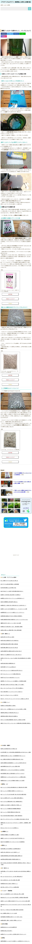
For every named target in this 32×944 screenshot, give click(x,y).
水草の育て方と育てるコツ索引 (7, 637)
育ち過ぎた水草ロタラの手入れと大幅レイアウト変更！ (12, 684)
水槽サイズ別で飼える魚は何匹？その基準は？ (11, 594)
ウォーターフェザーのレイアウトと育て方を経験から (12, 688)
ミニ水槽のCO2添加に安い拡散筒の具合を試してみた (12, 759)
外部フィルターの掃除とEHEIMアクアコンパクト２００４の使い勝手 (15, 901)
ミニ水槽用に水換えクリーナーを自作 (9, 913)
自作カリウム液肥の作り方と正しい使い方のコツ (11, 654)
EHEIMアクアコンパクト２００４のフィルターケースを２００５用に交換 (16, 905)
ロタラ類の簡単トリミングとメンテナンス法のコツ (11, 691)
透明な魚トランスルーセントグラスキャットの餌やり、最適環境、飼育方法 (16, 823)
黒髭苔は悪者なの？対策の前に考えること (10, 712)
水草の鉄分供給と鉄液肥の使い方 (8, 663)
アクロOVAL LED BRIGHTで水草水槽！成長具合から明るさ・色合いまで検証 (16, 863)
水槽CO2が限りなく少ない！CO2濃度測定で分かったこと (13, 755)
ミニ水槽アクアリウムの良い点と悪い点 (9, 580)
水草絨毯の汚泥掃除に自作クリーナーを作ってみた (11, 916)
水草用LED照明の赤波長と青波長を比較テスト (11, 859)
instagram (4, 36)
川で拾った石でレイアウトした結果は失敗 (10, 887)
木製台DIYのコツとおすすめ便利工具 (9, 927)
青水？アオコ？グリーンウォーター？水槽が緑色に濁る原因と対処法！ (16, 723)
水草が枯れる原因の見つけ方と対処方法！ (10, 640)
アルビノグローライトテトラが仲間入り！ (10, 827)
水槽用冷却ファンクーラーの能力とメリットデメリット (12, 612)
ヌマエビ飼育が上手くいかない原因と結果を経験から (12, 797)
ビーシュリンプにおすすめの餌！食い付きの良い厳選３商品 (13, 794)
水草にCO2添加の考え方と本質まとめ (9, 748)
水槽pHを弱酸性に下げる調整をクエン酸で (10, 834)
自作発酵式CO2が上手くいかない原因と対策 (10, 766)
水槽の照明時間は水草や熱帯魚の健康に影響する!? (11, 855)
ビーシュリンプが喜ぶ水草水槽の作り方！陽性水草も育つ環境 (14, 787)
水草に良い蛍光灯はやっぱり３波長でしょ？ (10, 852)
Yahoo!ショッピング (8, 298)
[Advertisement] (16, 19)
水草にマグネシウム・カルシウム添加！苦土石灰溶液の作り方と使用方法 (16, 659)
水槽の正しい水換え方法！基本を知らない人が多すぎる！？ (13, 605)
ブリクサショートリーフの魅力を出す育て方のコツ (11, 670)
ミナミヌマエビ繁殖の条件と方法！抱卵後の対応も (11, 801)
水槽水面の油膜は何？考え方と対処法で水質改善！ (11, 616)
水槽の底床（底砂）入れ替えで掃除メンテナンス (11, 920)
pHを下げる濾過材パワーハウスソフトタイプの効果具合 (13, 841)
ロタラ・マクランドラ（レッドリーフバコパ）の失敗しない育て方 (15, 698)
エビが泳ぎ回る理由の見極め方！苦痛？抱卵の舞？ (11, 815)
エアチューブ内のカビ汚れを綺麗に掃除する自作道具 (12, 909)
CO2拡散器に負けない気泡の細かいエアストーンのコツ (12, 773)
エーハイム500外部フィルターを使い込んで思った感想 (12, 893)
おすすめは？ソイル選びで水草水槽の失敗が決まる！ (12, 591)
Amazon (10, 303)
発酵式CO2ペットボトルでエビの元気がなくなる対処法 (12, 769)
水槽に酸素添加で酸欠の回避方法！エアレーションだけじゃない (14, 619)
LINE (22, 33)
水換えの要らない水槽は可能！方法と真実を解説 (11, 630)
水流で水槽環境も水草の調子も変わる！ (9, 601)
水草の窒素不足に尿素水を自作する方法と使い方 (11, 651)
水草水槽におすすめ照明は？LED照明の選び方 (11, 848)
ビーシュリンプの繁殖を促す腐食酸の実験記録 (11, 808)
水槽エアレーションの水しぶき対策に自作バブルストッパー (13, 934)
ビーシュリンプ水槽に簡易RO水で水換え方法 (10, 812)
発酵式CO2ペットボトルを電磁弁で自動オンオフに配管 (12, 780)
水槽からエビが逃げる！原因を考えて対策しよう (11, 805)
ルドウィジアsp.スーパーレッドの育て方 (9, 695)
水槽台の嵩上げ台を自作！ (6, 930)
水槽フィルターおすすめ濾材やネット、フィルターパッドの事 (14, 608)
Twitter (10, 33)
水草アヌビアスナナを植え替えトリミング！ (10, 677)
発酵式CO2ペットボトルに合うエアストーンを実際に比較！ (13, 777)
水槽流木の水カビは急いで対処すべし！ (9, 883)
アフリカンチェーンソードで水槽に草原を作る (11, 674)
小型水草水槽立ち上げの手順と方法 (8, 587)
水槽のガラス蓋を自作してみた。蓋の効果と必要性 (11, 626)
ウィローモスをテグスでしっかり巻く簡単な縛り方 (11, 876)
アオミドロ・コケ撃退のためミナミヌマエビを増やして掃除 (13, 709)
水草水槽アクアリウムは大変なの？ (8, 666)
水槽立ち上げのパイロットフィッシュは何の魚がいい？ (12, 598)
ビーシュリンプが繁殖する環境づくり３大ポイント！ (12, 790)
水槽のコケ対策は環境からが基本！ (8, 705)
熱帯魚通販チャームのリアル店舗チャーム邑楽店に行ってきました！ (15, 941)
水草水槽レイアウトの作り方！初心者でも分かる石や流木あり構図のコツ (16, 872)
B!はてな (16, 33)
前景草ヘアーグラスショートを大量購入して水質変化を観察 (13, 681)
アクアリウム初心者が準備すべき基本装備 (10, 584)
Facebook (4, 33)
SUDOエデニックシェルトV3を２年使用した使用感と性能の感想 (14, 897)
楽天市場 (10, 294)
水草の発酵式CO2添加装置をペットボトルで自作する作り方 (13, 762)
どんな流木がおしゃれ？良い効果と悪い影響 (10, 880)
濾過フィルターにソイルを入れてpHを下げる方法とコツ (13, 838)
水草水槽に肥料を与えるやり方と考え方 (9, 647)
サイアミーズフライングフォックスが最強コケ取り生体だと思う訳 (15, 819)
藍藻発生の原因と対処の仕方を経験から (9, 716)
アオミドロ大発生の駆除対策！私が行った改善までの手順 (13, 719)
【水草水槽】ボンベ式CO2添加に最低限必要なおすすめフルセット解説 (16, 752)
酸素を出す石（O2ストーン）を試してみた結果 (11, 623)
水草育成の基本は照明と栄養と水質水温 (9, 644)
